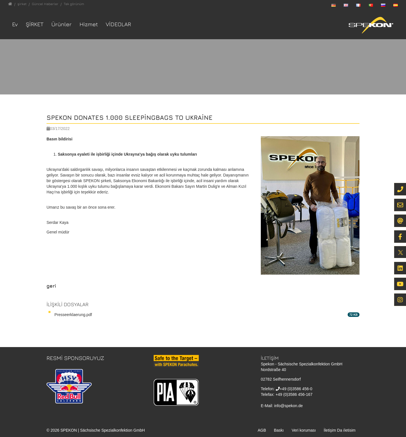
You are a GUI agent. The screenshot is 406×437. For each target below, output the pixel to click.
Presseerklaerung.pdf (73, 314)
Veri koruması (304, 430)
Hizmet (89, 24)
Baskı (279, 430)
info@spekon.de (288, 405)
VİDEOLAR (118, 24)
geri (51, 286)
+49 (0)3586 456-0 (296, 389)
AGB (262, 430)
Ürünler (61, 24)
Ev (15, 24)
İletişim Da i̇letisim (340, 430)
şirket (34, 24)
